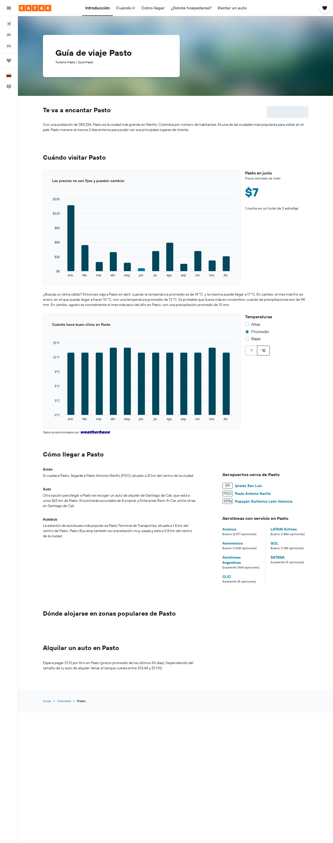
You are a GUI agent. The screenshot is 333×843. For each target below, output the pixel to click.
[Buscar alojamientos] (9, 35)
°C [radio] (263, 350)
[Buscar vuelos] (9, 24)
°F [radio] (251, 350)
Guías (47, 701)
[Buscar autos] (9, 46)
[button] (9, 8)
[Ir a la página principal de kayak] (35, 8)
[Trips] (9, 60)
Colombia (64, 701)
